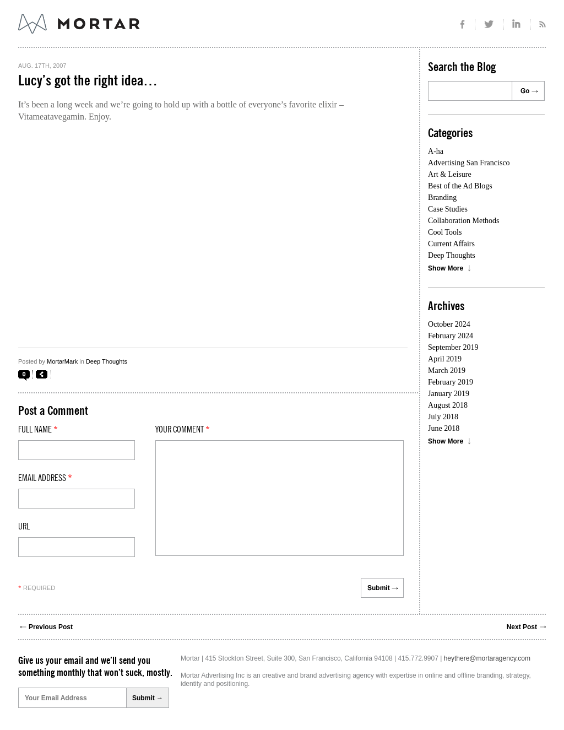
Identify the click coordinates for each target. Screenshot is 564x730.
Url (24, 526)
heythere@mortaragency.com (487, 658)
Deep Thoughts (106, 361)
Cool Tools (445, 232)
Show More (445, 268)
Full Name (38, 429)
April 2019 (445, 359)
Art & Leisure (449, 174)
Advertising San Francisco (469, 163)
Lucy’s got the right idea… (88, 81)
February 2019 (450, 382)
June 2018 (443, 428)
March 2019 (446, 370)
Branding (442, 197)
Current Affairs (451, 244)
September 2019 (453, 347)
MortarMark (62, 361)
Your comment (182, 429)
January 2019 (448, 394)
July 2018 (443, 417)
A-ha (435, 151)
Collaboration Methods (464, 221)
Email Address (45, 478)
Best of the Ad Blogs (460, 186)
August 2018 (448, 405)
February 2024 (450, 336)
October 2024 (449, 324)
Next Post (522, 627)
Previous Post (51, 627)
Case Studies (448, 209)
